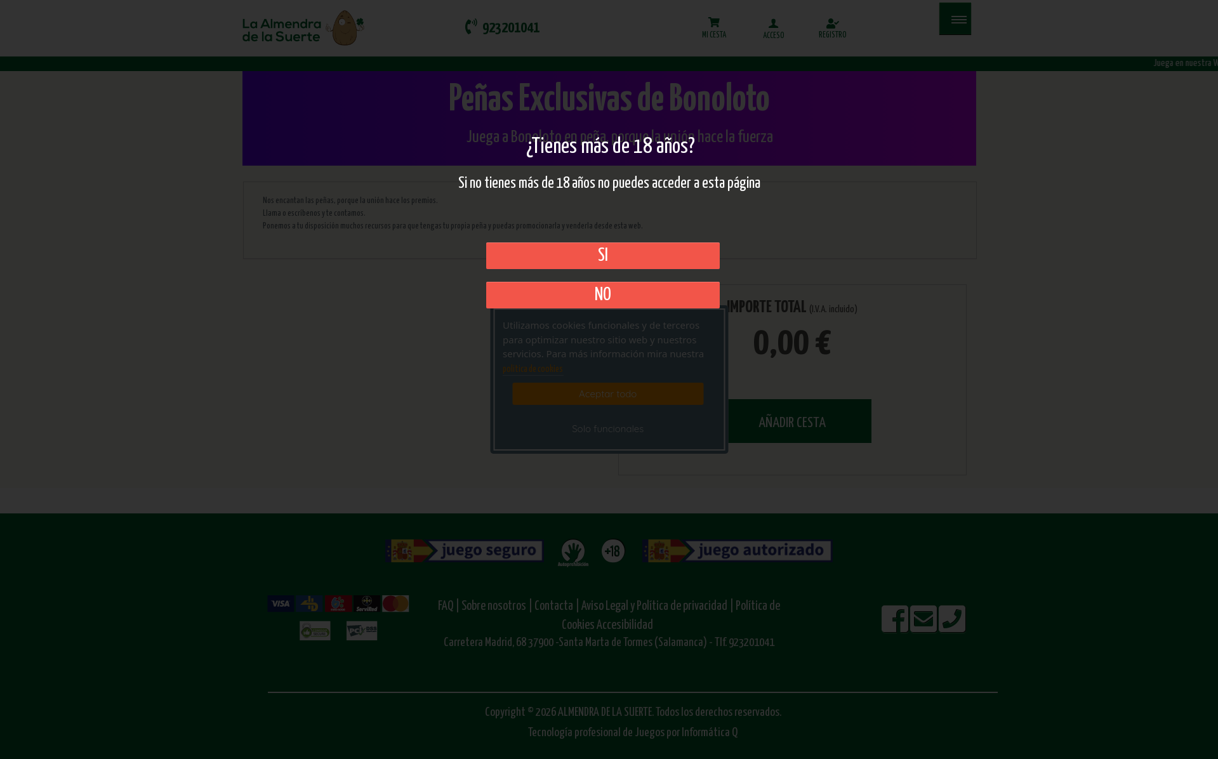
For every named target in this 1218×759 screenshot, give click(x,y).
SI (603, 256)
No (603, 295)
